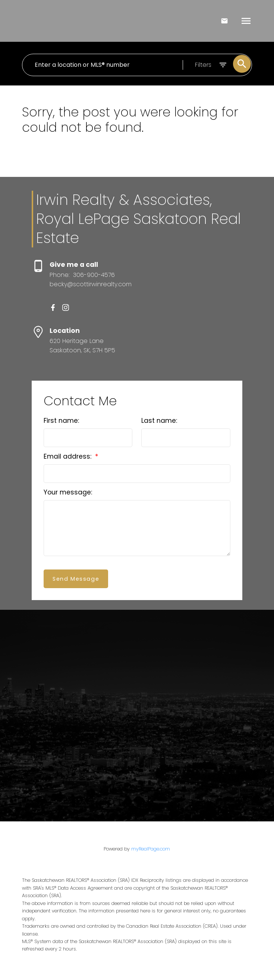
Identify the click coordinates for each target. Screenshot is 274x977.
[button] (53, 307)
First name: (61, 420)
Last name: (159, 420)
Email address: (68, 456)
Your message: (68, 492)
